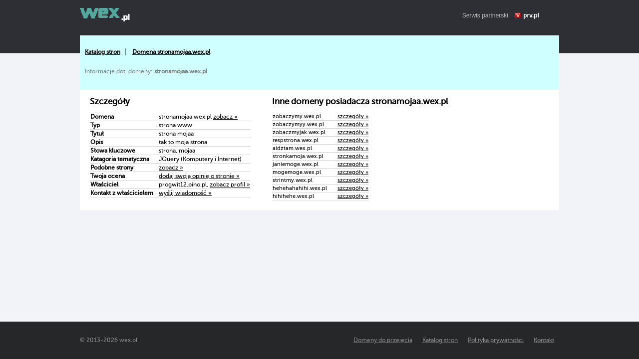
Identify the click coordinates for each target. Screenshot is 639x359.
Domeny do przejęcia (382, 340)
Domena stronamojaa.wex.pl (171, 51)
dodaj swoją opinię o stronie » (199, 176)
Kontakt (544, 340)
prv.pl (531, 15)
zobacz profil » (230, 184)
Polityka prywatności (496, 340)
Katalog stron (102, 51)
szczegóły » (352, 116)
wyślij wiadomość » (185, 192)
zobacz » (225, 116)
